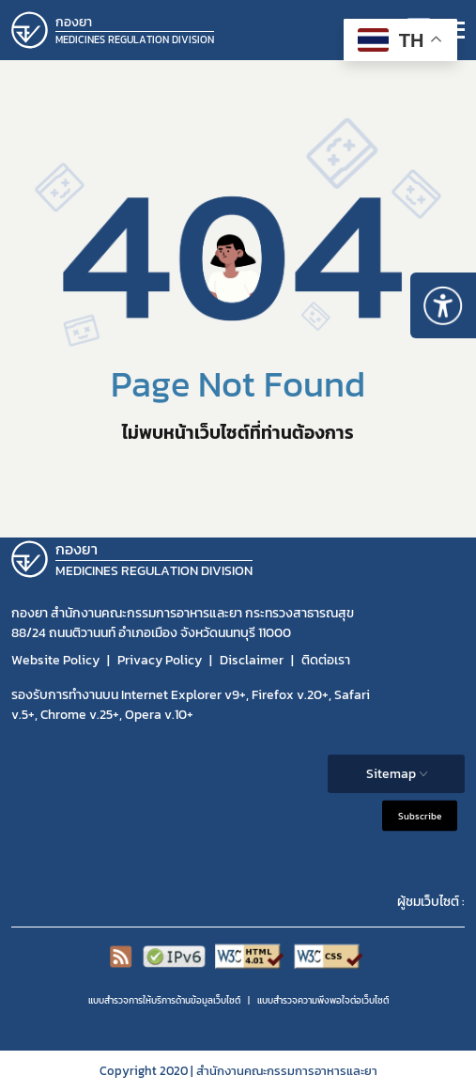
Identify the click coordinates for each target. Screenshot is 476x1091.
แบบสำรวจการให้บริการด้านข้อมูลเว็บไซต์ (164, 1000)
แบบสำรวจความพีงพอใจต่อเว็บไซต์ (323, 1000)
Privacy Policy (159, 660)
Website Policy (55, 660)
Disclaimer (252, 660)
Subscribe (419, 815)
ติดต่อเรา (325, 660)
